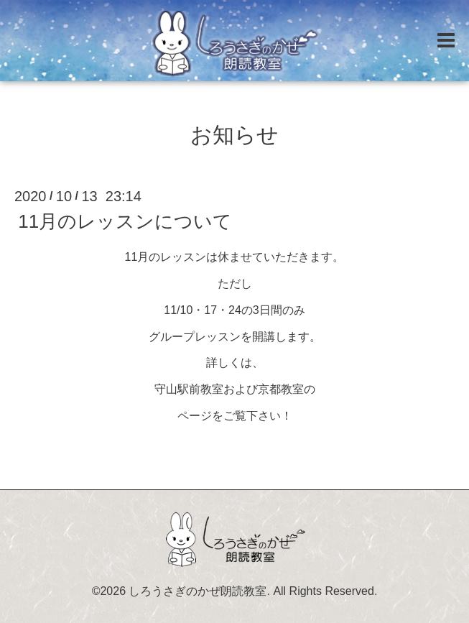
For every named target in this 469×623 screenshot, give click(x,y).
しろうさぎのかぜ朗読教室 (197, 591)
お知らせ (234, 135)
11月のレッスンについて (125, 221)
